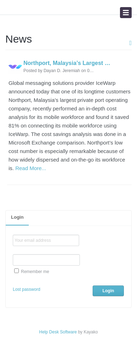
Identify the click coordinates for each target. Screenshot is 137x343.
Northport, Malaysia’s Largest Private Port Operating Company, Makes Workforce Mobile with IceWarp (67, 63)
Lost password (26, 289)
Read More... (30, 168)
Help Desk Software (58, 332)
